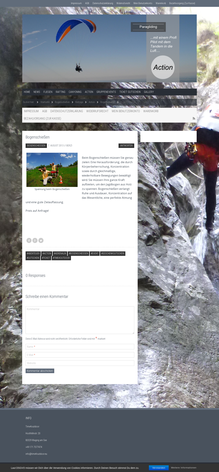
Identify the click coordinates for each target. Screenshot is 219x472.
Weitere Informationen (183, 469)
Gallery (149, 92)
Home (27, 92)
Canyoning (75, 92)
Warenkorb (161, 3)
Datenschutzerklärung (103, 3)
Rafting (60, 92)
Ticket (46, 258)
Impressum (76, 3)
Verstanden (158, 469)
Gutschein (33, 258)
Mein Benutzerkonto (143, 3)
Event (95, 253)
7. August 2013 (56, 145)
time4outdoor (62, 258)
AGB (87, 3)
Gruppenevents (106, 92)
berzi (69, 145)
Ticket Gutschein (130, 92)
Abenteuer (34, 253)
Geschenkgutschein (113, 253)
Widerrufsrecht (123, 3)
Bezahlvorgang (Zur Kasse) (182, 3)
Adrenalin (60, 253)
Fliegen (47, 92)
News (37, 92)
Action (89, 92)
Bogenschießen (36, 145)
